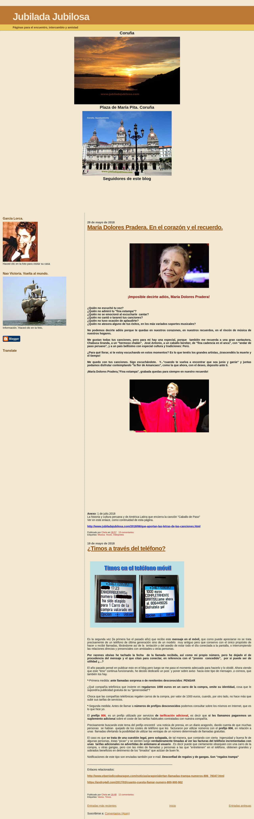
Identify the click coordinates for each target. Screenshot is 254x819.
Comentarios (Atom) (117, 813)
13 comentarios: (126, 532)
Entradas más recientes (101, 805)
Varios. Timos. (105, 797)
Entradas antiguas (240, 805)
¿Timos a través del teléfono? (126, 548)
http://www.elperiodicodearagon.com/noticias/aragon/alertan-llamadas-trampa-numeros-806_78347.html (155, 775)
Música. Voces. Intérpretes (111, 534)
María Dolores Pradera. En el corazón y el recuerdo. (155, 227)
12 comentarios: (126, 794)
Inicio (172, 805)
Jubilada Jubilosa (51, 16)
